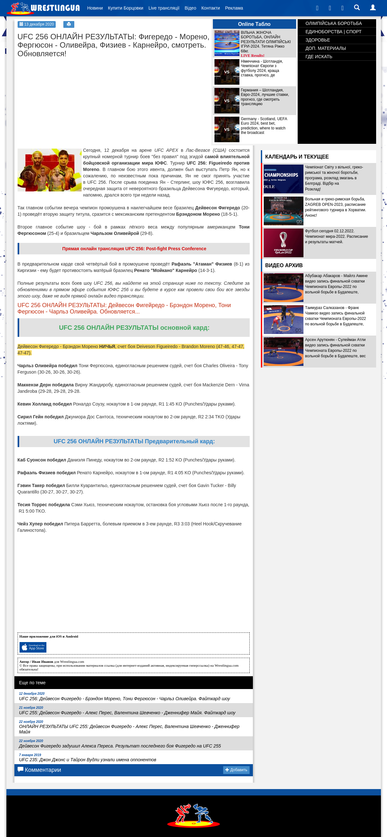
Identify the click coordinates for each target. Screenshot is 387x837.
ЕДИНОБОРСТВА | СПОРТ (334, 31)
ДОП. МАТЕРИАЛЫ (326, 48)
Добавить (236, 770)
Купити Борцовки (125, 8)
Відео (190, 8)
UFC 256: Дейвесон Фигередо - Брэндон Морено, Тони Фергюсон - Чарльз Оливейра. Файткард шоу (124, 696)
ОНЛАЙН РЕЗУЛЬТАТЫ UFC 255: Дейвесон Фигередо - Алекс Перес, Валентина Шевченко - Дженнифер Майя (129, 727)
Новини (95, 8)
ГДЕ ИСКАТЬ (319, 56)
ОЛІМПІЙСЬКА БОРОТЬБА (334, 23)
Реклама (234, 8)
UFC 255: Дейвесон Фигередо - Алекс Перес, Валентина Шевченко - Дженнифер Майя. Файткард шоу (127, 710)
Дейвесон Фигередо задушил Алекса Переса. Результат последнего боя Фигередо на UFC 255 (120, 743)
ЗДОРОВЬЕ (318, 40)
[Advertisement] (66, 101)
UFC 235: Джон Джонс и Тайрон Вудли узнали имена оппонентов (88, 758)
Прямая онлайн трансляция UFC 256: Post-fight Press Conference (134, 248)
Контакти (210, 8)
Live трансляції (164, 8)
